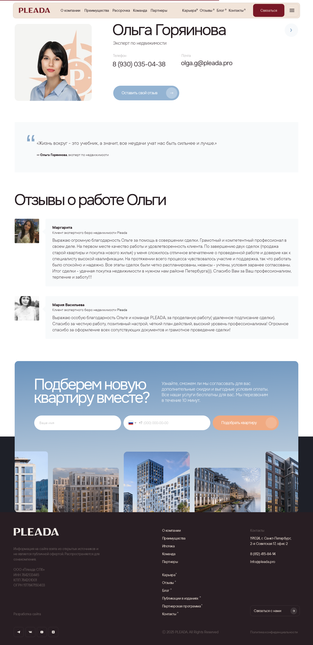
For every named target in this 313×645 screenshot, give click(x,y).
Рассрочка (121, 10)
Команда (140, 10)
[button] (268, 10)
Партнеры (159, 10)
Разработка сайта (27, 614)
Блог (220, 10)
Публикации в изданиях (180, 598)
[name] (77, 423)
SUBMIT (246, 423)
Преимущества (96, 10)
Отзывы (206, 10)
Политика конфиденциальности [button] (274, 632)
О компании (70, 10)
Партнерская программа (181, 606)
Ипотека (168, 546)
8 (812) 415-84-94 (263, 553)
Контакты (236, 10)
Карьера (189, 10)
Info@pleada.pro (262, 561)
